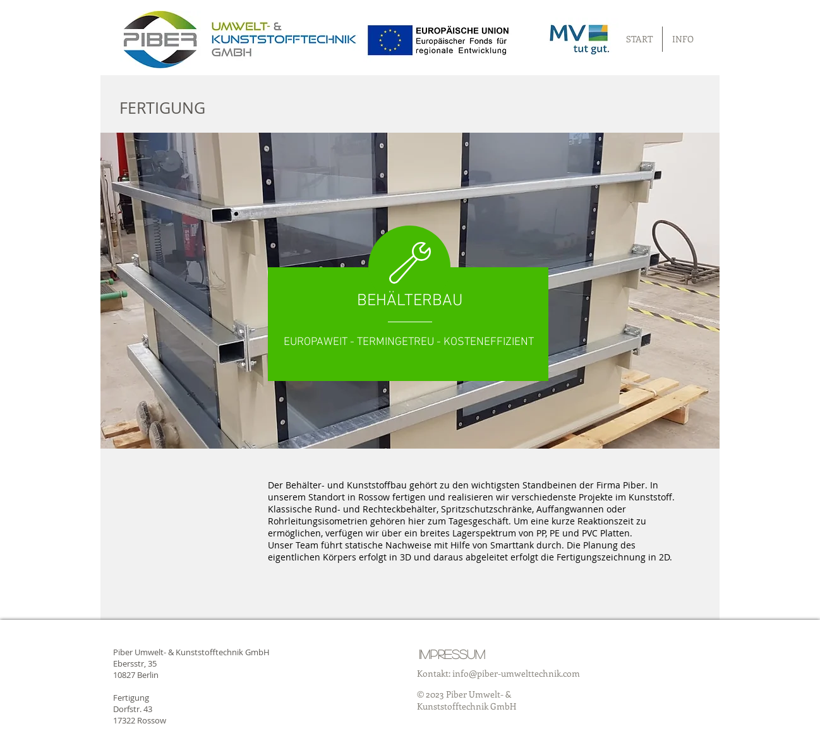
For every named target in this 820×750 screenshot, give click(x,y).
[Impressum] (452, 653)
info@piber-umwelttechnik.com (516, 673)
